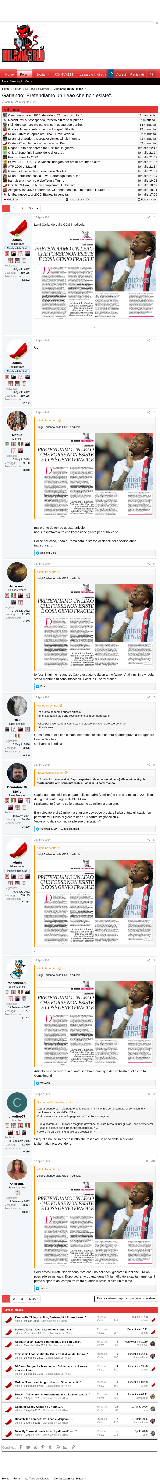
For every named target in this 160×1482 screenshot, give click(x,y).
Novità (40, 74)
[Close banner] (157, 23)
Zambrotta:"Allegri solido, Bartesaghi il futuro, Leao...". (51, 1317)
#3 (154, 412)
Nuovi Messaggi (12, 81)
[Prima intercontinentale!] (24, 260)
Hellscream (16, 586)
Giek (17, 720)
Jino (145, 1410)
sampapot (142, 1397)
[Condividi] (148, 217)
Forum (24, 74)
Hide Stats (11, 199)
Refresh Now (147, 199)
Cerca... (30, 81)
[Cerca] (151, 74)
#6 (154, 764)
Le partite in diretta (93, 74)
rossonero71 (16, 983)
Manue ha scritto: (47, 705)
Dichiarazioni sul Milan (54, 1320)
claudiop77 (17, 1116)
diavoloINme (141, 1357)
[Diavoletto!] (7, 253)
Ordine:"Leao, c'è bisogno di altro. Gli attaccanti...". (48, 1382)
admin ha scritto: (47, 420)
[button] (48, 74)
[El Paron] (13, 253)
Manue (17, 435)
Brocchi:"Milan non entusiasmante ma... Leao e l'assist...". (53, 1394)
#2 (154, 340)
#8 (154, 960)
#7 (154, 839)
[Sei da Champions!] (20, 253)
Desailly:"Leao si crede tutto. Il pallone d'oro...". (46, 1431)
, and (59, 828)
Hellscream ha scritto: (50, 772)
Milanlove (142, 1345)
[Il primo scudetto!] (20, 444)
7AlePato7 (17, 1183)
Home (9, 74)
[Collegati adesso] (17, 235)
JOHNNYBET (64, 74)
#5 (154, 697)
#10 (153, 1161)
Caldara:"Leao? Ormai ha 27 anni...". (39, 1406)
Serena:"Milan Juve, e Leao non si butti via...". (45, 1329)
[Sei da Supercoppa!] (10, 260)
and (48, 552)
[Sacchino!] (17, 260)
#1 (154, 217)
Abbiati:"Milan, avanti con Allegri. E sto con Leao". (48, 1341)
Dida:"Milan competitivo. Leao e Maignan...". (44, 1419)
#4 (154, 563)
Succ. (32, 208)
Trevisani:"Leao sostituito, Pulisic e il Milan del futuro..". (52, 1354)
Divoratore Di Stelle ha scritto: (55, 1102)
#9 (154, 1094)
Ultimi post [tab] (11, 109)
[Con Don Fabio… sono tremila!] (27, 253)
